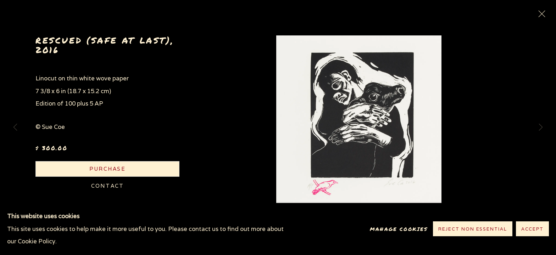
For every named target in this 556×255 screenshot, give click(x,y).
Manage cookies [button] (399, 229)
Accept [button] (532, 229)
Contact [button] (107, 185)
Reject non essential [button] (472, 229)
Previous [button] (15, 127)
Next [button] (541, 127)
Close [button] (540, 16)
